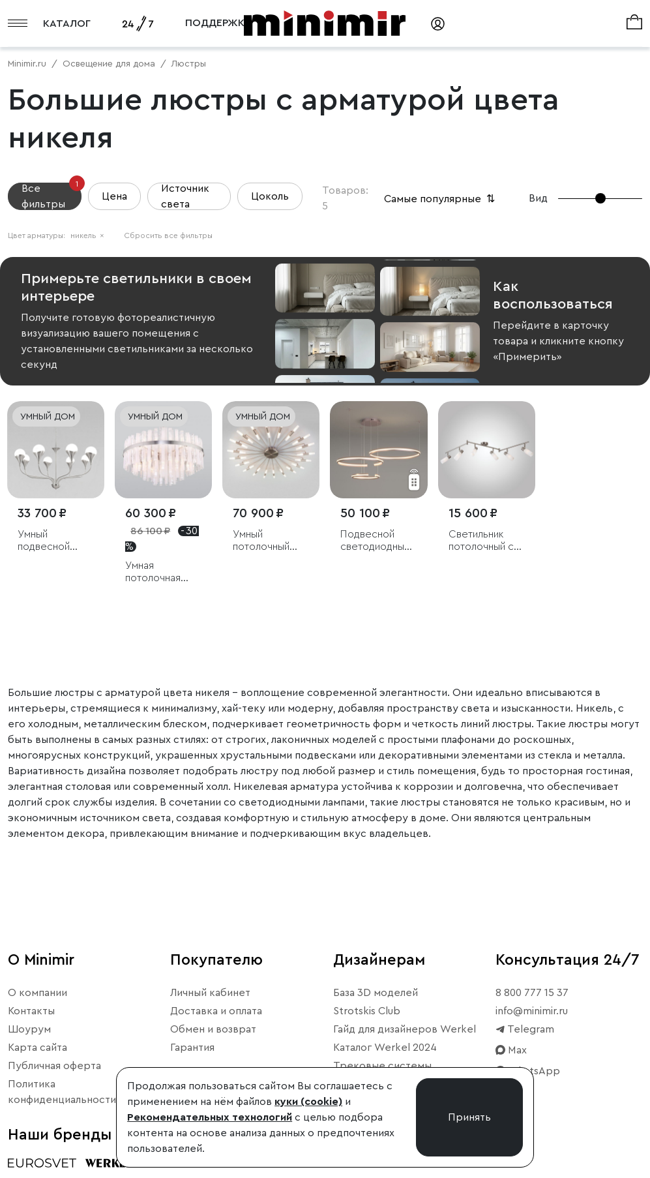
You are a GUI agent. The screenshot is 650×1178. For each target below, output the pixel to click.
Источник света (185, 196)
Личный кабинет (210, 993)
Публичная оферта (54, 1066)
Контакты (31, 1011)
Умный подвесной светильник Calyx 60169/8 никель (51, 541)
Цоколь (270, 196)
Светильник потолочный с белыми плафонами (481, 541)
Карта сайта (37, 1047)
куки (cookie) (308, 1101)
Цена (114, 196)
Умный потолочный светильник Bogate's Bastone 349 (262, 541)
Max (511, 1050)
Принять (469, 1117)
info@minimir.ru (531, 1011)
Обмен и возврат (213, 1029)
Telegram (524, 1029)
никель (87, 235)
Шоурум (29, 1029)
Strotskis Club (366, 1011)
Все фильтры (51, 196)
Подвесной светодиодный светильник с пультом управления (374, 541)
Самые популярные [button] (440, 199)
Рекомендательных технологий (209, 1117)
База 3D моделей (375, 993)
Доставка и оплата (216, 1011)
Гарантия (192, 1047)
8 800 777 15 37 (532, 993)
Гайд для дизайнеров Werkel (404, 1029)
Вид (538, 198)
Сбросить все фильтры (168, 235)
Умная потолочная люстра (153, 572)
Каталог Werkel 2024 (385, 1047)
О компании (37, 993)
